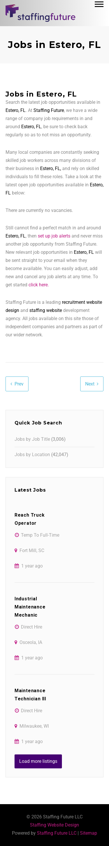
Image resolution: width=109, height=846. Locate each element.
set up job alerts (54, 236)
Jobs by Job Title (32, 439)
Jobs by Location (32, 454)
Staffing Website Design (54, 825)
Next (89, 384)
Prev (19, 384)
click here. (38, 285)
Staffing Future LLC (56, 833)
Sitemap (88, 833)
